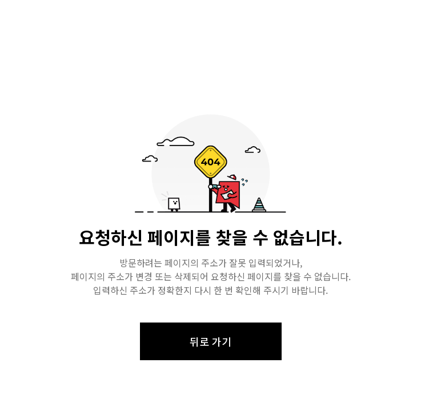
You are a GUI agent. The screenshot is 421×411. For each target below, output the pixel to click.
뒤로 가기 (210, 341)
